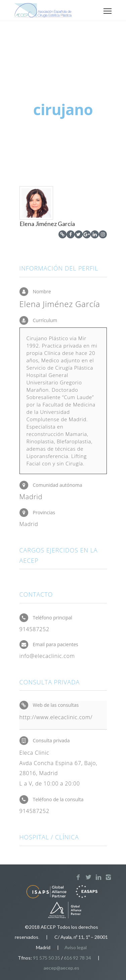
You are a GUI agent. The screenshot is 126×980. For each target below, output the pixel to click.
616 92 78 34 (77, 958)
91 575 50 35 (46, 958)
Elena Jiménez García (47, 223)
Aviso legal (76, 947)
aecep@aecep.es (61, 968)
